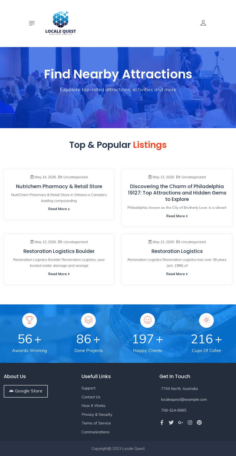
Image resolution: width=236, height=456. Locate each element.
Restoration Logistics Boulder (59, 251)
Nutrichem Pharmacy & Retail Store (59, 186)
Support (89, 388)
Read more (59, 209)
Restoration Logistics (177, 251)
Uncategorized (76, 177)
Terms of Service (96, 423)
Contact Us (91, 397)
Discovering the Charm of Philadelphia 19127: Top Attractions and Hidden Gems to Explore (177, 193)
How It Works (93, 405)
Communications (96, 432)
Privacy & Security (97, 414)
